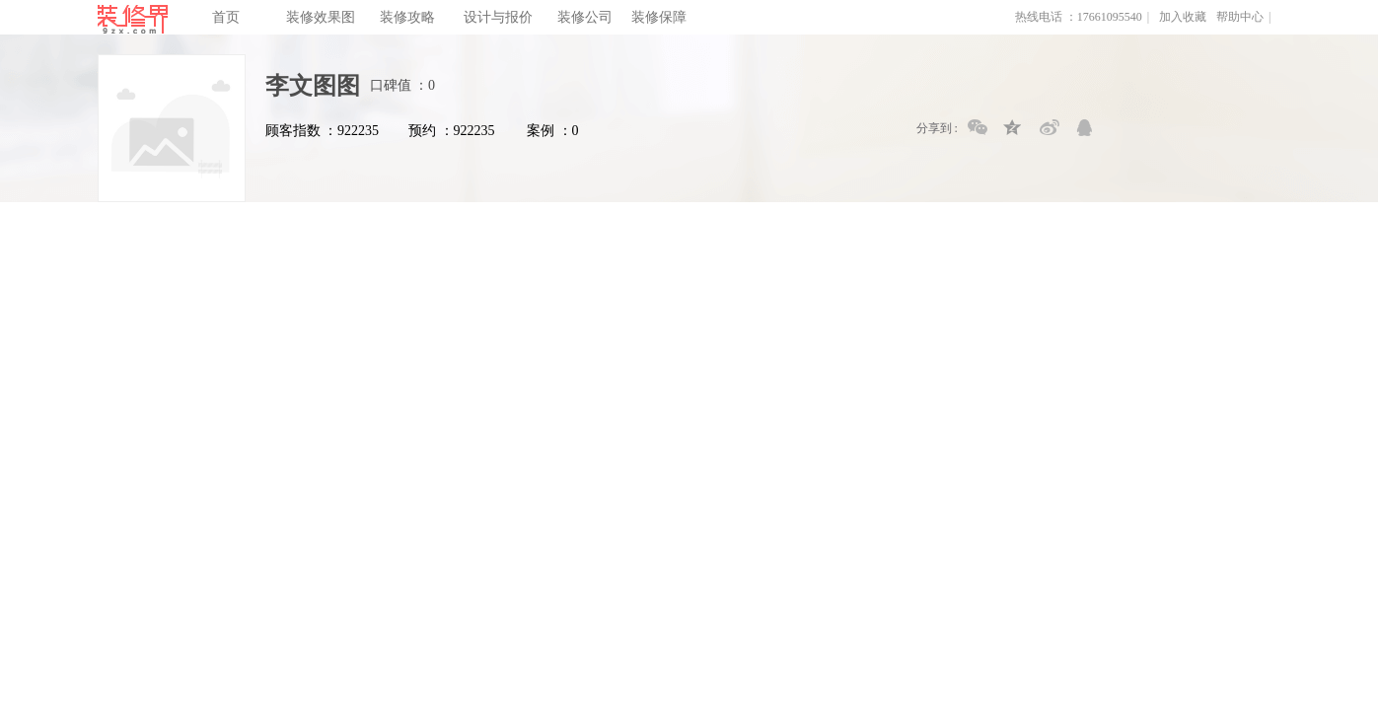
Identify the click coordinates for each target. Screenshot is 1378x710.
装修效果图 (320, 17)
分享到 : (937, 128)
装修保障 (659, 17)
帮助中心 (1240, 17)
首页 (226, 17)
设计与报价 (498, 17)
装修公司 (585, 17)
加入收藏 (1182, 17)
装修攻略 (407, 17)
